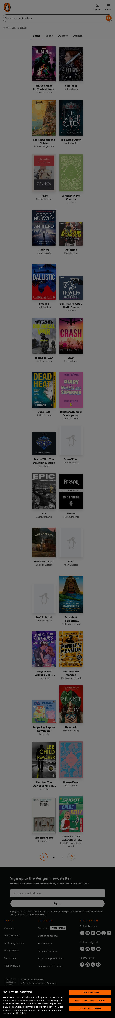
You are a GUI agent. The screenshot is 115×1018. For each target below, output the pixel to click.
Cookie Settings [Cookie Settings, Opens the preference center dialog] (90, 992)
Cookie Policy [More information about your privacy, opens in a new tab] (19, 1013)
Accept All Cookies (90, 1008)
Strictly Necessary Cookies (90, 1000)
